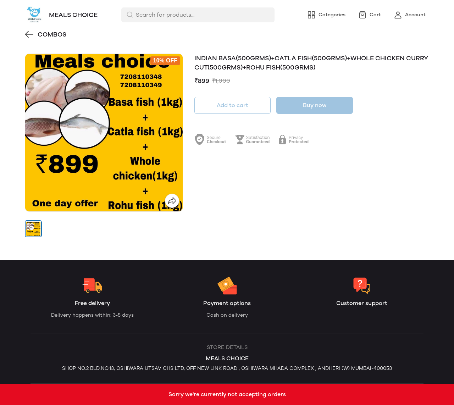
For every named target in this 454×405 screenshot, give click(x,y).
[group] (104, 132)
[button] (33, 228)
